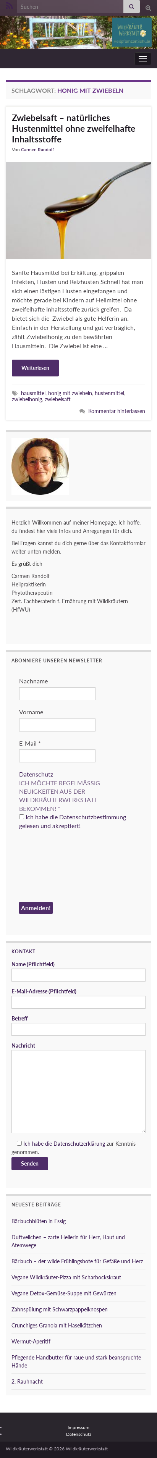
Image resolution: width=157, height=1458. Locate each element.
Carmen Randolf (37, 149)
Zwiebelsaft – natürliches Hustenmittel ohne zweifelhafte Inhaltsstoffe (73, 128)
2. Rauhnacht (27, 1381)
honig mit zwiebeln (70, 393)
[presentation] (50, 867)
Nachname (33, 681)
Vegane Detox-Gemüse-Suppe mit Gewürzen (64, 1293)
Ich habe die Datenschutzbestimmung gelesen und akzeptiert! (72, 821)
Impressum (78, 1427)
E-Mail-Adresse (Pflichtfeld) (78, 998)
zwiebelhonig (27, 399)
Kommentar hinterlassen (116, 411)
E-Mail (30, 743)
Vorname (31, 711)
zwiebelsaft (58, 399)
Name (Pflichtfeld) (78, 971)
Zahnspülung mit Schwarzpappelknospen (59, 1309)
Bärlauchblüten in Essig (38, 1221)
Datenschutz (36, 774)
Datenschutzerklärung (79, 1143)
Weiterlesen (35, 368)
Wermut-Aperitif (30, 1341)
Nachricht (78, 1087)
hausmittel (33, 393)
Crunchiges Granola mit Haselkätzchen (56, 1325)
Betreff (78, 1025)
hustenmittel (109, 393)
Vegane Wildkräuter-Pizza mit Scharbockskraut (66, 1277)
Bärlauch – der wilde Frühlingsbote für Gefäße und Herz (77, 1261)
